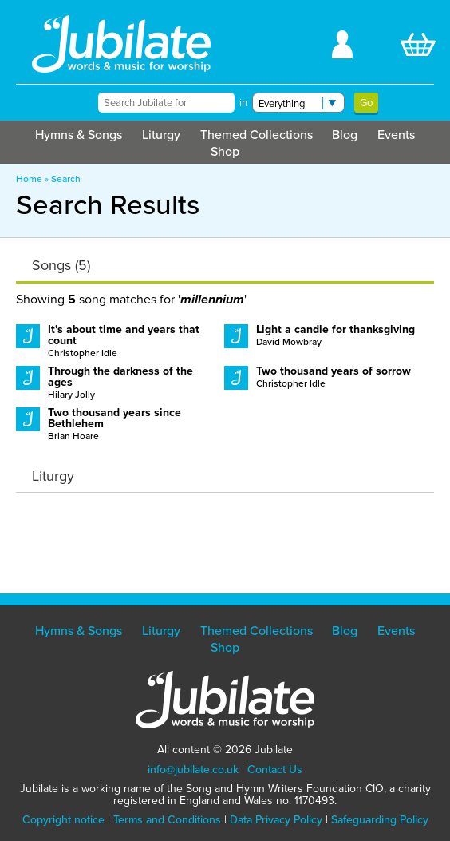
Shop (225, 151)
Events (396, 134)
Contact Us (274, 769)
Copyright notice (63, 819)
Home (29, 179)
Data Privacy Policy (276, 819)
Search (66, 179)
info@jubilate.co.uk (193, 769)
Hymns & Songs (78, 134)
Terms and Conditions (167, 819)
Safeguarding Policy (379, 819)
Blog (344, 134)
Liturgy (161, 134)
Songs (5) (61, 265)
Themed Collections (256, 134)
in (243, 102)
